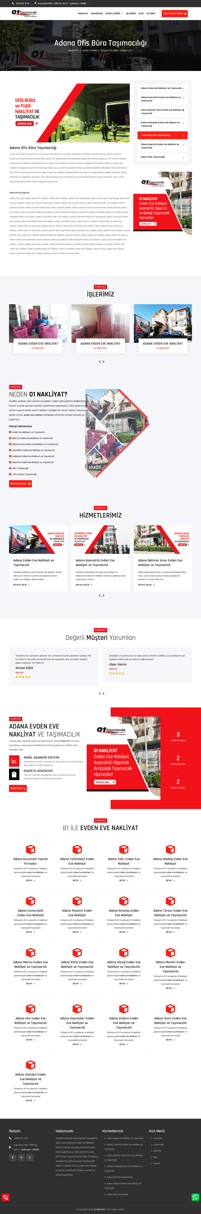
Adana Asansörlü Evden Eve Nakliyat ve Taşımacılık (161, 99)
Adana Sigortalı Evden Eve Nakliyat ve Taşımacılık (160, 146)
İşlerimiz (157, 1150)
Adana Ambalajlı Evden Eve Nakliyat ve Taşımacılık (160, 124)
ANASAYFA (83, 13)
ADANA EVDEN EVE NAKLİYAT (38, 343)
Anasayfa (73, 50)
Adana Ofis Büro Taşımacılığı (155, 135)
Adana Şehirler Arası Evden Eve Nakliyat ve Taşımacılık (162, 111)
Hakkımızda (159, 1144)
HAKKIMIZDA (97, 13)
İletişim (157, 1163)
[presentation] (99, 362)
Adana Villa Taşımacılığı (153, 156)
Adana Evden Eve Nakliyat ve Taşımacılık (161, 88)
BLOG (141, 13)
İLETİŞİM (150, 13)
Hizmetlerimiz (113, 13)
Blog (155, 1157)
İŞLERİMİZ (131, 13)
